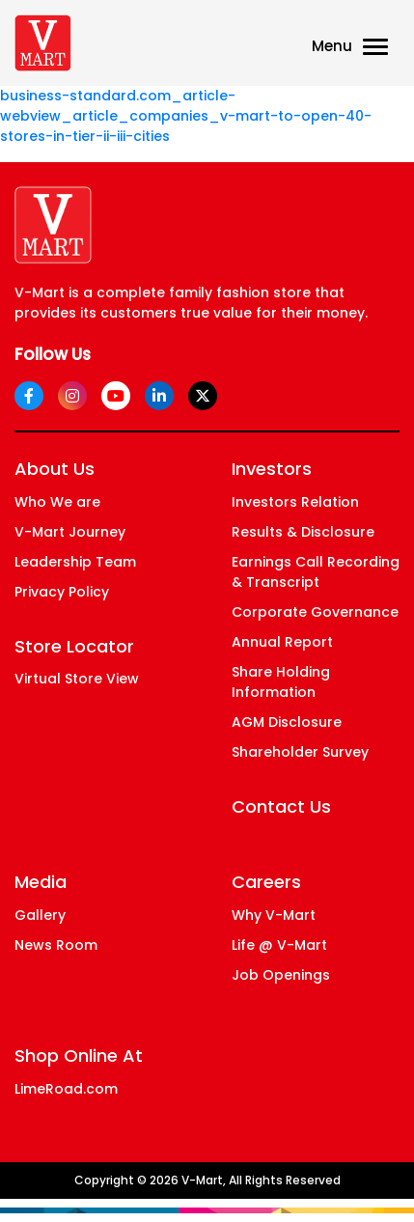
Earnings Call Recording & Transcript (316, 572)
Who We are (57, 502)
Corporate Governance (315, 612)
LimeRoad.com (66, 1088)
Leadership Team (75, 561)
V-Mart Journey (69, 532)
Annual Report (282, 642)
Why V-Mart (274, 915)
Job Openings (281, 975)
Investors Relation (295, 502)
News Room (55, 945)
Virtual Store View (76, 678)
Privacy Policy (61, 591)
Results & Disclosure (303, 532)
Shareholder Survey (300, 752)
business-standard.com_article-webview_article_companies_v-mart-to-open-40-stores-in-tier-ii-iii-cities (186, 116)
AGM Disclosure (287, 722)
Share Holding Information (281, 682)
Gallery (40, 915)
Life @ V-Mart (279, 945)
